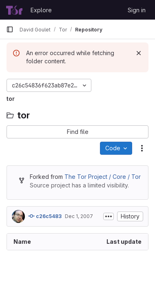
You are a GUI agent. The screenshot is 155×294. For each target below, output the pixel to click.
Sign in (137, 10)
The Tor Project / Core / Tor (102, 176)
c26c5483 (45, 216)
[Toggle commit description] (108, 216)
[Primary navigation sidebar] (9, 29)
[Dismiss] (139, 53)
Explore (41, 10)
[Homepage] (14, 9)
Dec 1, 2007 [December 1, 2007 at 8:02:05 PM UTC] (79, 216)
